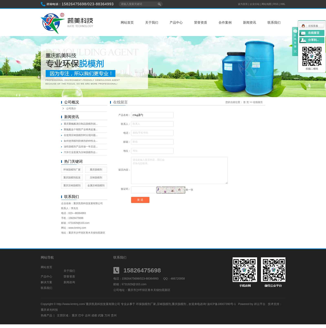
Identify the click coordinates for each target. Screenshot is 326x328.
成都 (94, 315)
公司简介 (71, 108)
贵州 (114, 315)
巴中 (81, 315)
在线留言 (313, 32)
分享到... (313, 40)
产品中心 (176, 22)
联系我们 (274, 22)
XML (282, 4)
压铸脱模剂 (96, 177)
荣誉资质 (200, 22)
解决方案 (46, 282)
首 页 (246, 102)
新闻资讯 (249, 22)
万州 (107, 315)
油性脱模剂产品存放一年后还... (81, 146)
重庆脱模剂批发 (72, 177)
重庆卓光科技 (49, 309)
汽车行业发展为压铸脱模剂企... (81, 152)
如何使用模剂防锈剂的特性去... (81, 140)
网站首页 (127, 22)
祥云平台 (259, 304)
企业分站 (255, 4)
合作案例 (225, 22)
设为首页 (243, 4)
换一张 (189, 189)
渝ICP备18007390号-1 (221, 304)
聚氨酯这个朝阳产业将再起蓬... (81, 129)
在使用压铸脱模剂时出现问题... (81, 135)
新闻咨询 (69, 282)
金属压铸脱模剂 (96, 185)
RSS (275, 4)
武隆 (101, 315)
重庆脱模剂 (96, 169)
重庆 (74, 315)
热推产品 (46, 315)
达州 (88, 315)
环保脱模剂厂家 (72, 169)
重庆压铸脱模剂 (72, 185)
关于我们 (151, 22)
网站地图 (267, 4)
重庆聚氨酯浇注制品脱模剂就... (81, 123)
